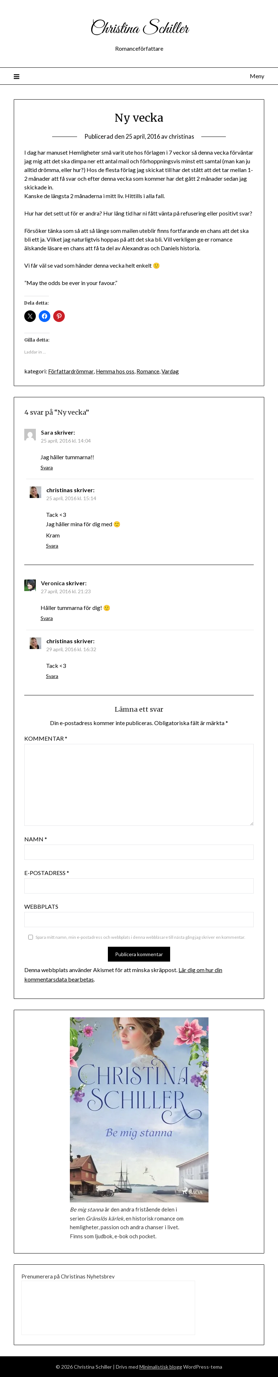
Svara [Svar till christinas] (52, 546)
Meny (257, 75)
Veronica (53, 582)
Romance (148, 371)
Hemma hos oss (115, 371)
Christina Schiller (139, 28)
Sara (47, 432)
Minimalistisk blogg (160, 1367)
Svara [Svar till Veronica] (47, 618)
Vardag (172, 371)
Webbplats (41, 906)
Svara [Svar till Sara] (47, 467)
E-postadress (46, 872)
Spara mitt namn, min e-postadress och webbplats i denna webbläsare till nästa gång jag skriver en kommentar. (140, 937)
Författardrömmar (71, 371)
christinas (182, 136)
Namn (35, 839)
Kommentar (45, 738)
